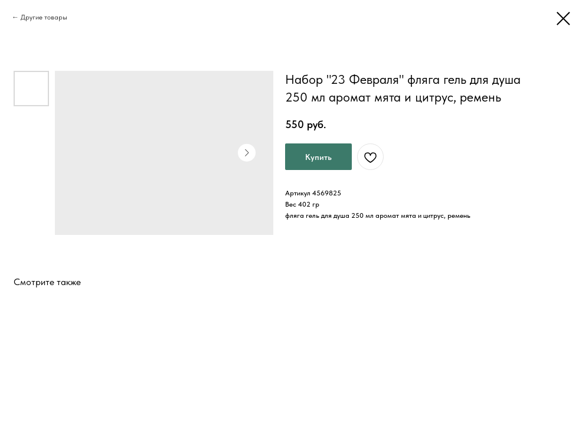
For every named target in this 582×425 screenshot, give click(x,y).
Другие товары (44, 17)
